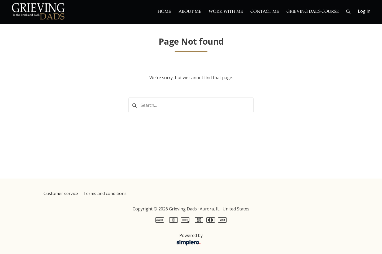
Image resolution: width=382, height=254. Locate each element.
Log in (364, 11)
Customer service (61, 193)
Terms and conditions (105, 193)
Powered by (125, 239)
